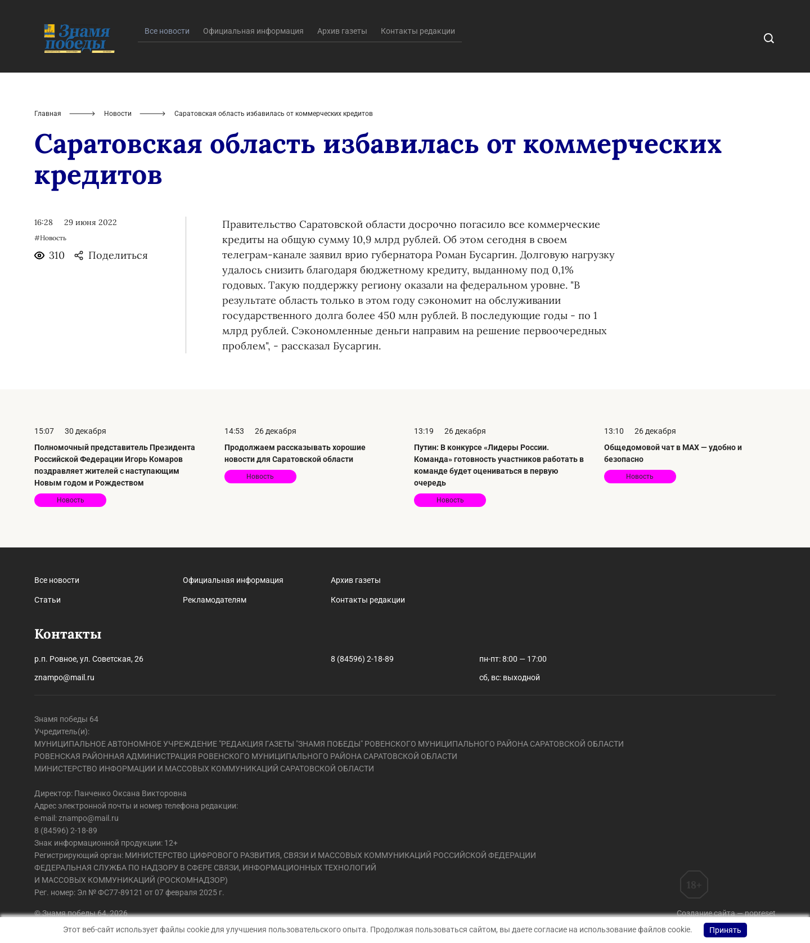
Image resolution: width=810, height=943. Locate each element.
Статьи (47, 599)
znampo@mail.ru (64, 677)
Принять (725, 930)
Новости (118, 114)
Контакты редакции (418, 30)
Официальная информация (253, 30)
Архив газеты (342, 30)
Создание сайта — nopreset (726, 913)
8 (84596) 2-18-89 (362, 658)
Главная (47, 114)
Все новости (56, 580)
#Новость (50, 237)
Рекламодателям (214, 599)
